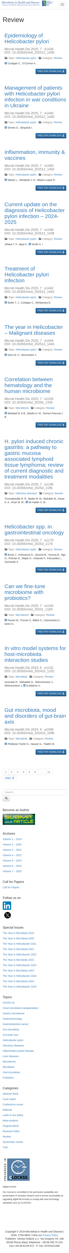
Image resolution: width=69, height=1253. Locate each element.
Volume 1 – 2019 (12, 839)
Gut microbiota (11, 1029)
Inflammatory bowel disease (18, 1050)
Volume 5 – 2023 (12, 860)
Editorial (7, 1109)
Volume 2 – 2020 (12, 844)
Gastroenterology (12, 1018)
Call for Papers (11, 887)
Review (58, 58)
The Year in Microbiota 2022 (18, 959)
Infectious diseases (26, 493)
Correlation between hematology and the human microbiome (28, 385)
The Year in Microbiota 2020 (18, 938)
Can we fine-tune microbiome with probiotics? (24, 592)
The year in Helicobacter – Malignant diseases (33, 330)
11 (48, 772)
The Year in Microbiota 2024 (18, 981)
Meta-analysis (10, 1120)
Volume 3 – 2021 (12, 849)
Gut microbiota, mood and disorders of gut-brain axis (35, 716)
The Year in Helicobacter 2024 (19, 975)
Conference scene (13, 1104)
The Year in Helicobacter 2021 (19, 943)
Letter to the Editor (13, 1115)
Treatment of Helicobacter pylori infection (26, 274)
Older (9, 778)
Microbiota (21, 676)
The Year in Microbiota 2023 (18, 970)
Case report (9, 1099)
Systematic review (13, 1142)
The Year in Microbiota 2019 (18, 933)
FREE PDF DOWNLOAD (51, 71)
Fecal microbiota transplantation (20, 1008)
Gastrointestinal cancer (15, 1024)
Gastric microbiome (13, 1013)
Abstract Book (10, 1093)
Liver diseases (11, 1056)
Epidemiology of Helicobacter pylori (26, 38)
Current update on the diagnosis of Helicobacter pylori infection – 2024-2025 (34, 213)
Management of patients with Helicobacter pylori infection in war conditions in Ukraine (35, 96)
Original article (11, 1125)
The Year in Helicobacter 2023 (19, 965)
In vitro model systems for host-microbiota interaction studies (35, 654)
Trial (5, 1147)
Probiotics (8, 1077)
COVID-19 (8, 1002)
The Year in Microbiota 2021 (18, 949)
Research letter (11, 1131)
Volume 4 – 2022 (12, 855)
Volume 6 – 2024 (12, 865)
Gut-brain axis (10, 1034)
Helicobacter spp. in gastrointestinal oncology (34, 529)
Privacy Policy (50, 1235)
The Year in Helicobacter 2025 (19, 986)
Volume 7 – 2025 (12, 871)
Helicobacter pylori (26, 58)
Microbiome (22, 408)
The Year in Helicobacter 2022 (19, 954)
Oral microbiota (11, 1072)
